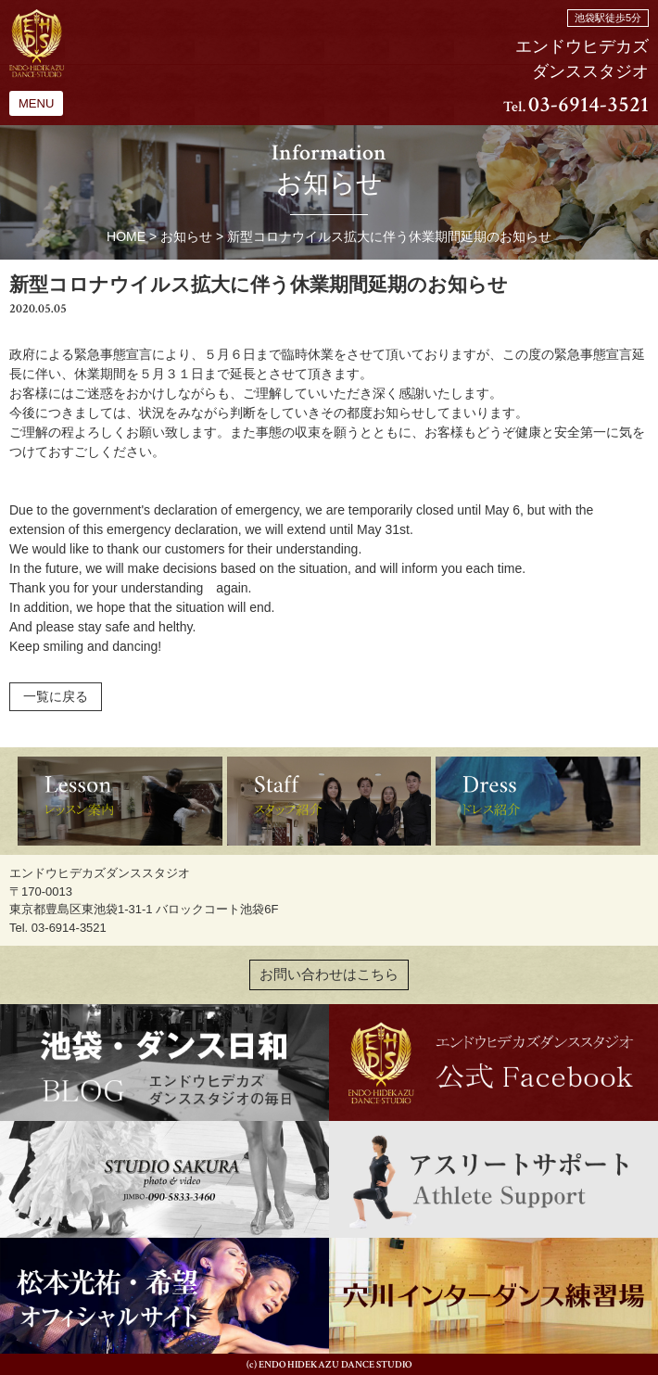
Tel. (576, 107)
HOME (126, 236)
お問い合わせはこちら (329, 974)
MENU (36, 103)
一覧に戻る (55, 696)
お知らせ (186, 236)
